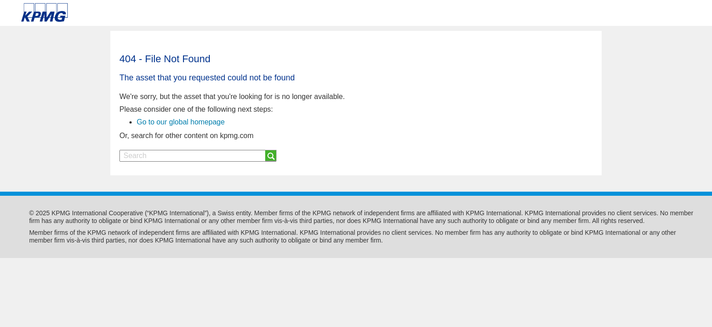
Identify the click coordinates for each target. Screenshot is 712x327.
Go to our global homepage (181, 122)
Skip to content (101, 13)
